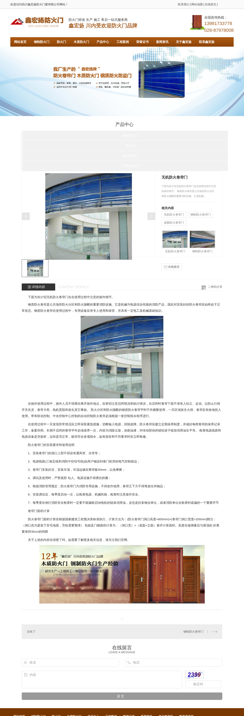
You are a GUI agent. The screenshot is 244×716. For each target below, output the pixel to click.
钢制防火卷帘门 (200, 214)
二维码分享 (215, 286)
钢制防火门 (41, 42)
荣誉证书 (142, 42)
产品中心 (103, 42)
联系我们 (183, 4)
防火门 (61, 42)
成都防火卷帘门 (174, 222)
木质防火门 (81, 42)
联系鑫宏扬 (206, 42)
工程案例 (122, 42)
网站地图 (197, 4)
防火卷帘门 (130, 156)
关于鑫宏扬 (183, 42)
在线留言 (210, 4)
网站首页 (20, 42)
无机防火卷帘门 (174, 214)
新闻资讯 (162, 42)
